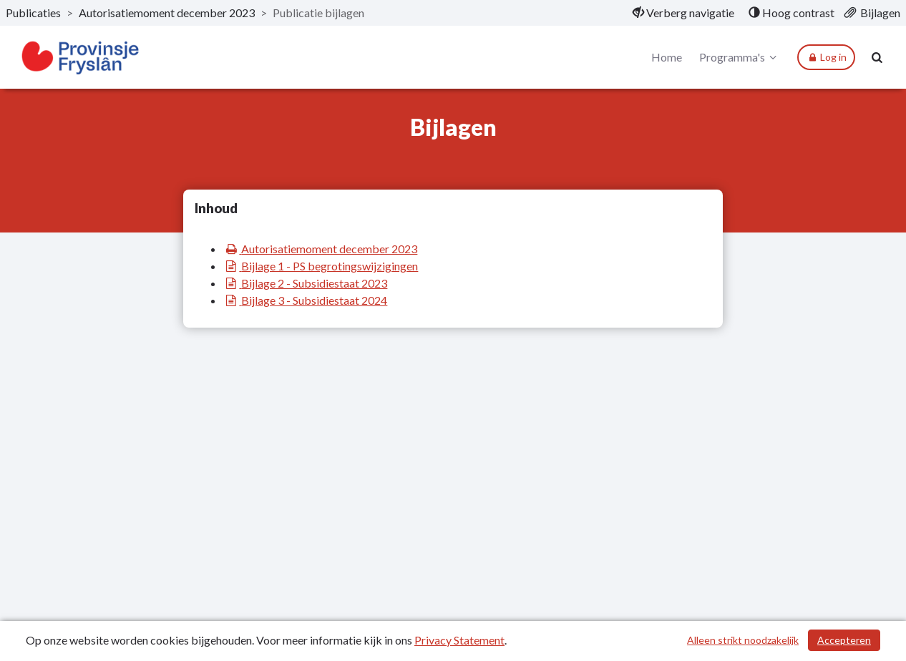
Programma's (740, 57)
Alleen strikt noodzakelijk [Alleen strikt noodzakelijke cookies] (743, 640)
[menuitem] (683, 13)
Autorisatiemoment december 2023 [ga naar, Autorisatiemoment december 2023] (167, 12)
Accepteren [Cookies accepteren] (844, 640)
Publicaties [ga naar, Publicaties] (33, 12)
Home (666, 57)
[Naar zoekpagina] (877, 57)
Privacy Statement (459, 640)
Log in (826, 57)
